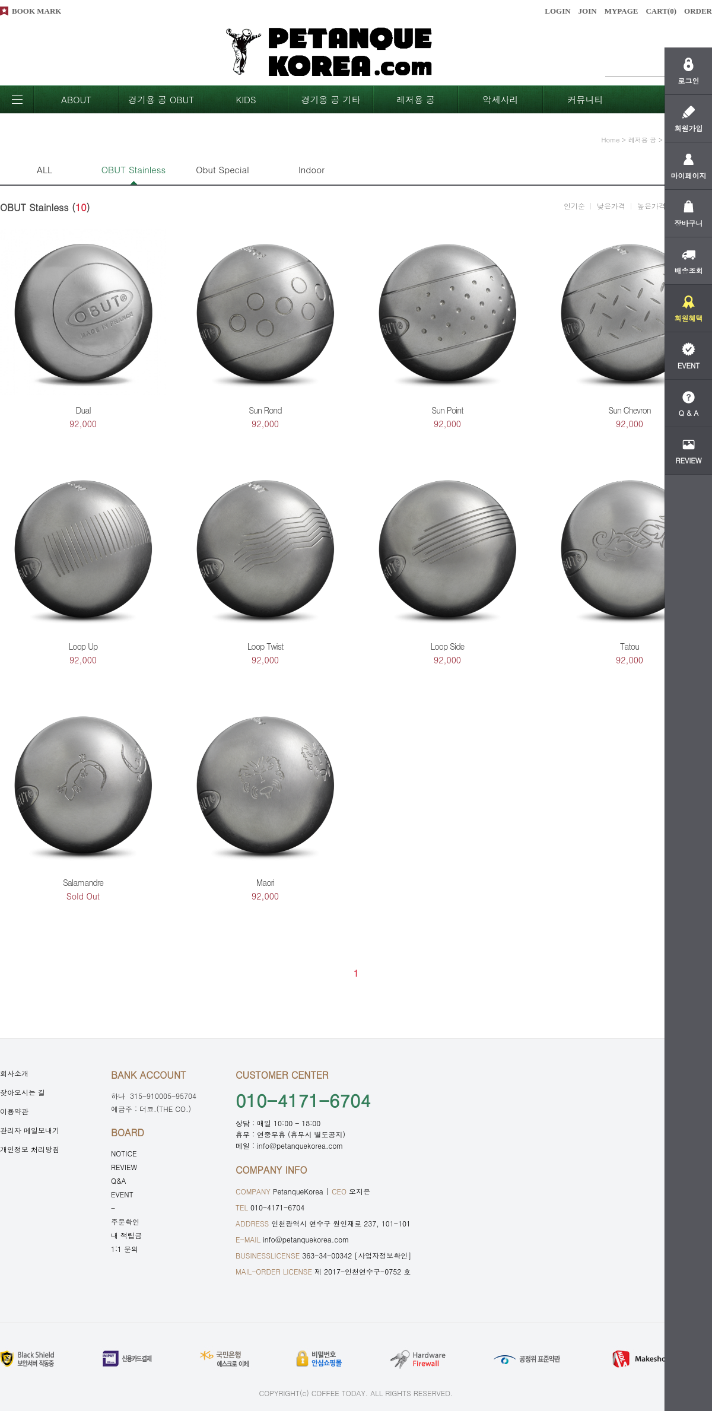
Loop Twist (265, 646)
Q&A (118, 1180)
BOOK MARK (36, 11)
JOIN (587, 11)
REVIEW (124, 1167)
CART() (661, 11)
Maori (265, 882)
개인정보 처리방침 (29, 1149)
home (611, 139)
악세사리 (501, 99)
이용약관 (14, 1111)
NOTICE (124, 1153)
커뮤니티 (585, 99)
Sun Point (447, 410)
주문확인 (125, 1221)
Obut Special (222, 169)
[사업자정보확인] (382, 1255)
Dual (82, 410)
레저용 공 (415, 99)
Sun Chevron (629, 410)
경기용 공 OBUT (161, 99)
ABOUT (76, 99)
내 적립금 (126, 1235)
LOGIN (557, 11)
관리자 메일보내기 (29, 1130)
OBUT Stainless (133, 169)
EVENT (122, 1194)
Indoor (311, 169)
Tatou (629, 646)
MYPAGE (621, 11)
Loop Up (82, 646)
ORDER (698, 11)
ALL (44, 169)
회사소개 (14, 1073)
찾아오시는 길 (22, 1092)
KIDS (246, 99)
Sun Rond (265, 410)
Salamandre (83, 882)
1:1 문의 (124, 1249)
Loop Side (448, 646)
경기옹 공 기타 (330, 99)
